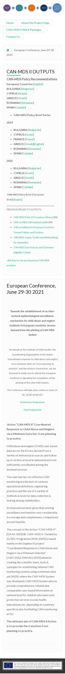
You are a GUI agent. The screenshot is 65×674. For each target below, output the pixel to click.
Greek (22, 93)
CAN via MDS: (31, 222)
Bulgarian (27, 88)
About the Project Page (35, 22)
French (30, 139)
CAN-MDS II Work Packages (23, 29)
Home (10, 22)
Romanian (27, 102)
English (38, 84)
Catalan (20, 107)
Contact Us (13, 36)
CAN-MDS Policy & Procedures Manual (33, 217)
